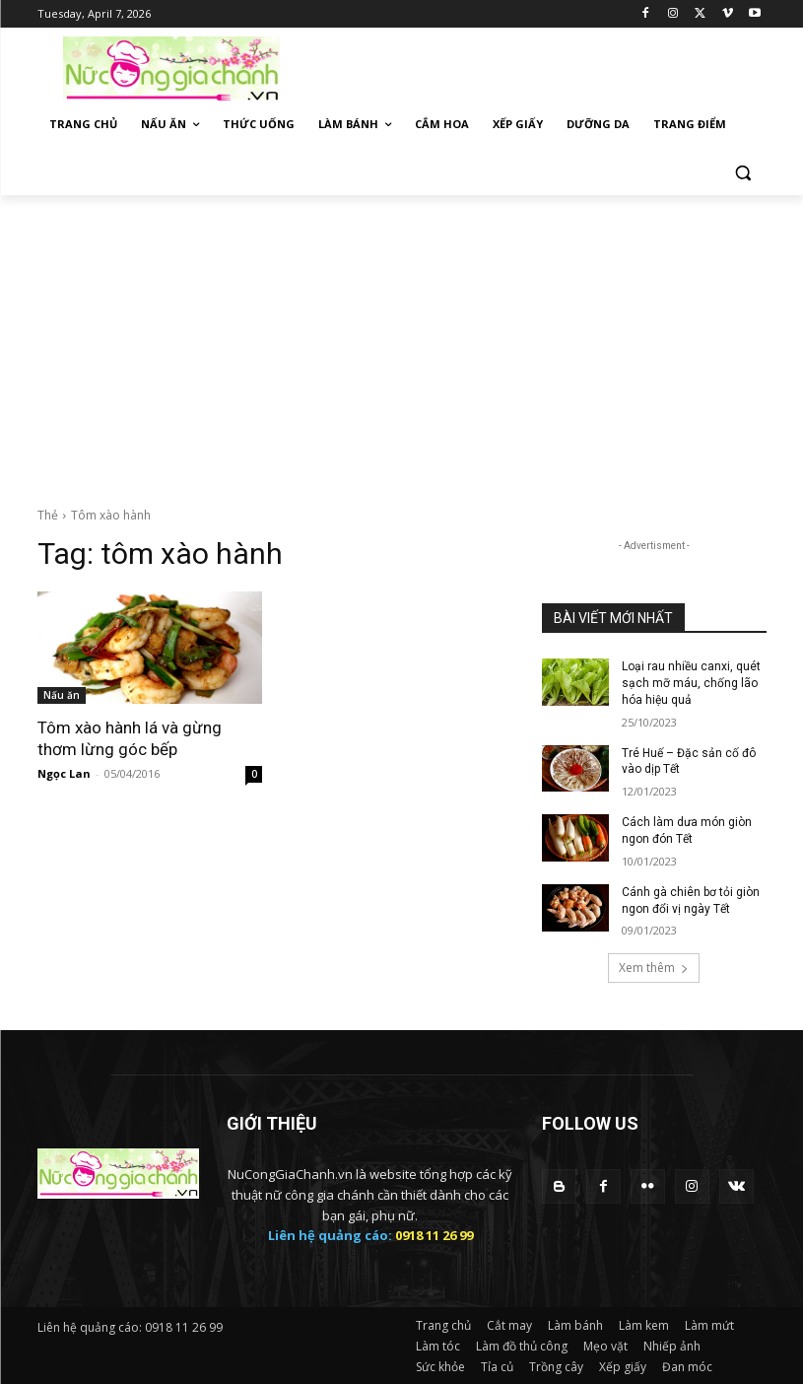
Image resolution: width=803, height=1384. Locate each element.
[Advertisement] (401, 343)
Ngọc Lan (64, 773)
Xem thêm (654, 967)
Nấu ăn (61, 695)
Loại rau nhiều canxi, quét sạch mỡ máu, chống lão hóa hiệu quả (691, 683)
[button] (743, 172)
